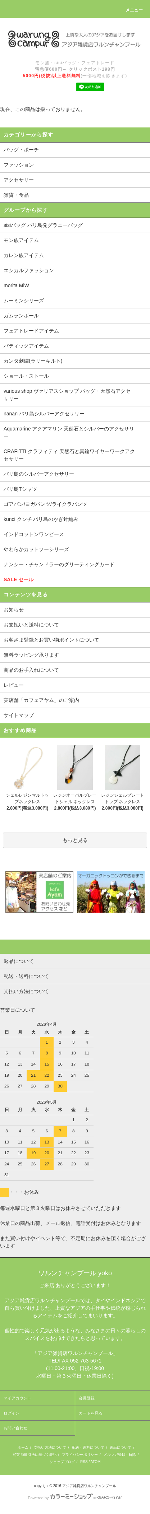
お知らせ (14, 609)
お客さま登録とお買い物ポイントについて (51, 640)
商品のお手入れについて (31, 670)
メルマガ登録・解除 (120, 1455)
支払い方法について (50, 1447)
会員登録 (87, 1398)
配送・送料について (88, 1447)
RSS (84, 1462)
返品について (120, 1447)
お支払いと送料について (31, 625)
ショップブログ (62, 1462)
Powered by (75, 1498)
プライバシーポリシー (80, 1455)
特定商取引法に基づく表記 (34, 1455)
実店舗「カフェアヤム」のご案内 (41, 700)
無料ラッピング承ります (31, 655)
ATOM (95, 1462)
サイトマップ (19, 715)
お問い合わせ (15, 1428)
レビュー (14, 685)
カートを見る (91, 1413)
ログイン (11, 1413)
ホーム (23, 1447)
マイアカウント (17, 1398)
